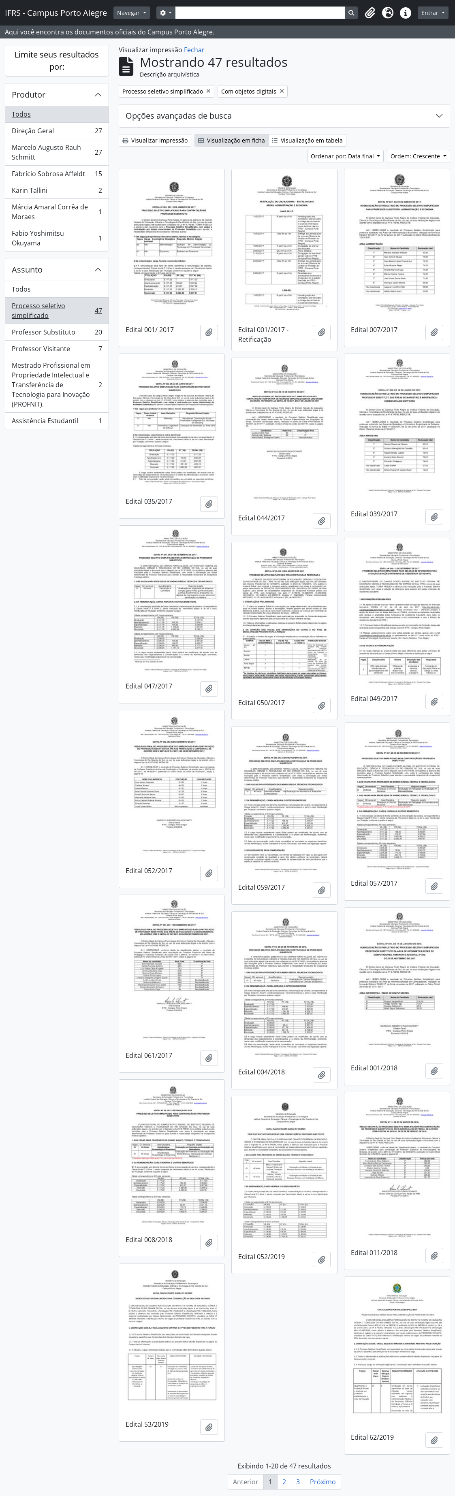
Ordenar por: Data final (343, 156)
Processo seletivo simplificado (56, 310)
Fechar (194, 49)
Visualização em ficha (231, 140)
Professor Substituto (56, 334)
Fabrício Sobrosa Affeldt (56, 175)
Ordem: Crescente (416, 156)
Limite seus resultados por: (57, 60)
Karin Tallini (56, 192)
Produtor (28, 94)
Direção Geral (56, 132)
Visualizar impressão (155, 140)
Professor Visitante (56, 350)
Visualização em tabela (307, 140)
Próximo (323, 1481)
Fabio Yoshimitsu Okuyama (56, 238)
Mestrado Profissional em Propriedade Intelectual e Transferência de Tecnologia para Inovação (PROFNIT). (56, 385)
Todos (21, 114)
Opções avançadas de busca (179, 115)
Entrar (430, 13)
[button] (370, 13)
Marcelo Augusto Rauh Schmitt (56, 152)
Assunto (27, 269)
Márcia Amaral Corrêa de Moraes (56, 211)
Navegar (129, 13)
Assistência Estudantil (56, 422)
